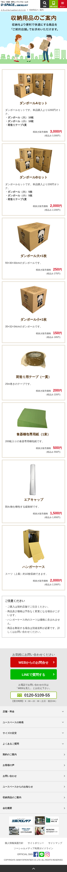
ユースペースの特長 (13, 722)
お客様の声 (8, 765)
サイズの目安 (10, 733)
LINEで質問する (33, 674)
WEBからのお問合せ (34, 662)
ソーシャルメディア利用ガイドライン (33, 848)
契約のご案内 (10, 754)
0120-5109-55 (37, 695)
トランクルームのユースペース (13, 10)
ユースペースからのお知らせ (18, 786)
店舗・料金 (8, 711)
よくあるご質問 (11, 743)
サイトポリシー (36, 843)
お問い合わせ (10, 776)
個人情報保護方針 (14, 843)
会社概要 (7, 808)
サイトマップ (55, 843)
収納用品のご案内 (12, 797)
